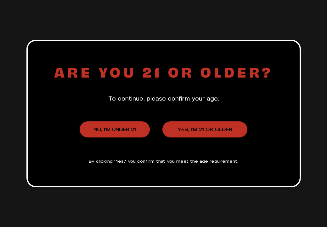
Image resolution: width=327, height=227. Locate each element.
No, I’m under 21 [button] (114, 129)
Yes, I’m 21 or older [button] (205, 129)
